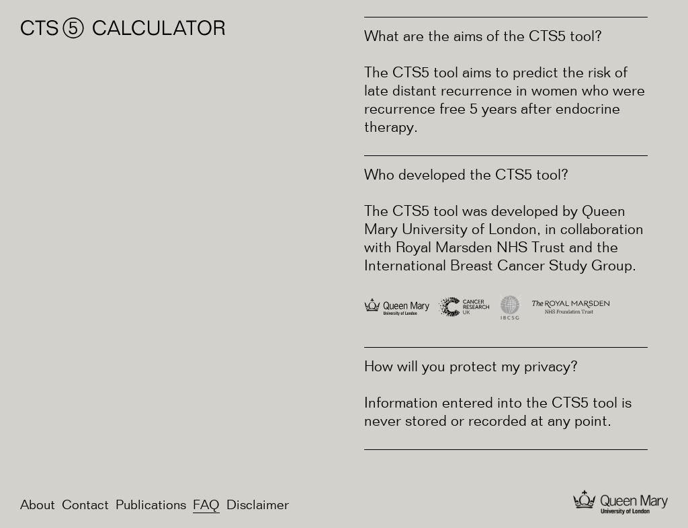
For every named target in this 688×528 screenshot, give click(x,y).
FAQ (206, 506)
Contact (85, 506)
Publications (151, 506)
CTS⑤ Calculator (123, 28)
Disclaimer (257, 506)
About (37, 506)
